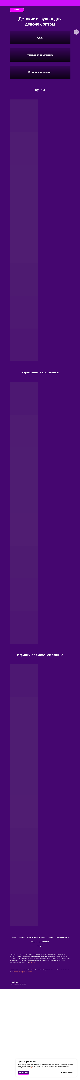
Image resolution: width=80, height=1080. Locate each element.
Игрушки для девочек (40, 147)
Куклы (40, 53)
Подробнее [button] (32, 1053)
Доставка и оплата (62, 1028)
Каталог (22, 1028)
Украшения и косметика (40, 100)
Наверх (40, 1037)
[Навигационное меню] (3, 3)
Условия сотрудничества (36, 1028)
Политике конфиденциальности (40, 1068)
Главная (13, 1028)
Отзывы (50, 1028)
